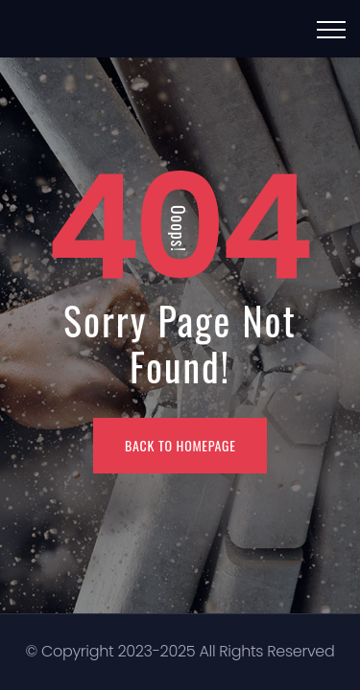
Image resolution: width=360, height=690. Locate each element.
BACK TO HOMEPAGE (180, 445)
